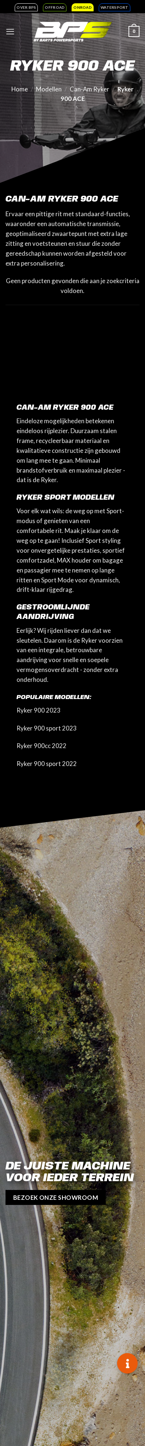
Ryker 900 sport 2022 (47, 763)
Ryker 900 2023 (39, 710)
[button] (127, 1363)
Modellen (49, 89)
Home (19, 89)
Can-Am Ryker (89, 89)
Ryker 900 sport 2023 (47, 728)
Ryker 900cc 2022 (41, 746)
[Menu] (10, 31)
